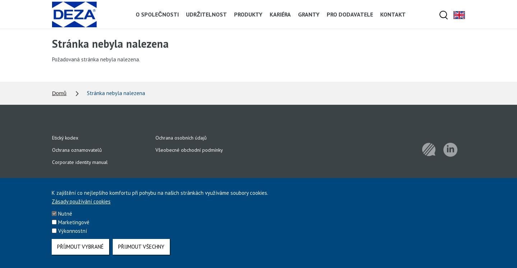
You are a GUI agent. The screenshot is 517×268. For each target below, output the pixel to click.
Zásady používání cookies (81, 205)
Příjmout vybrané (80, 251)
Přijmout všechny (141, 251)
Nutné (65, 218)
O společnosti (157, 14)
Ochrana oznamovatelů (77, 150)
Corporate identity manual (80, 162)
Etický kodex (65, 138)
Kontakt (393, 14)
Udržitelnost (206, 14)
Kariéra (280, 14)
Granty (309, 14)
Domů (59, 93)
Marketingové (73, 226)
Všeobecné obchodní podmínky (189, 150)
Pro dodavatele (350, 14)
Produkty (248, 14)
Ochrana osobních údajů (181, 138)
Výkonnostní (72, 235)
